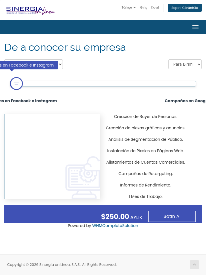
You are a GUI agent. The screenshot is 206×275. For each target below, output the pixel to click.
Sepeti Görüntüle (184, 7)
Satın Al (172, 216)
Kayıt (155, 7)
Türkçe (128, 7)
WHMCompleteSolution (115, 225)
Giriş (143, 7)
